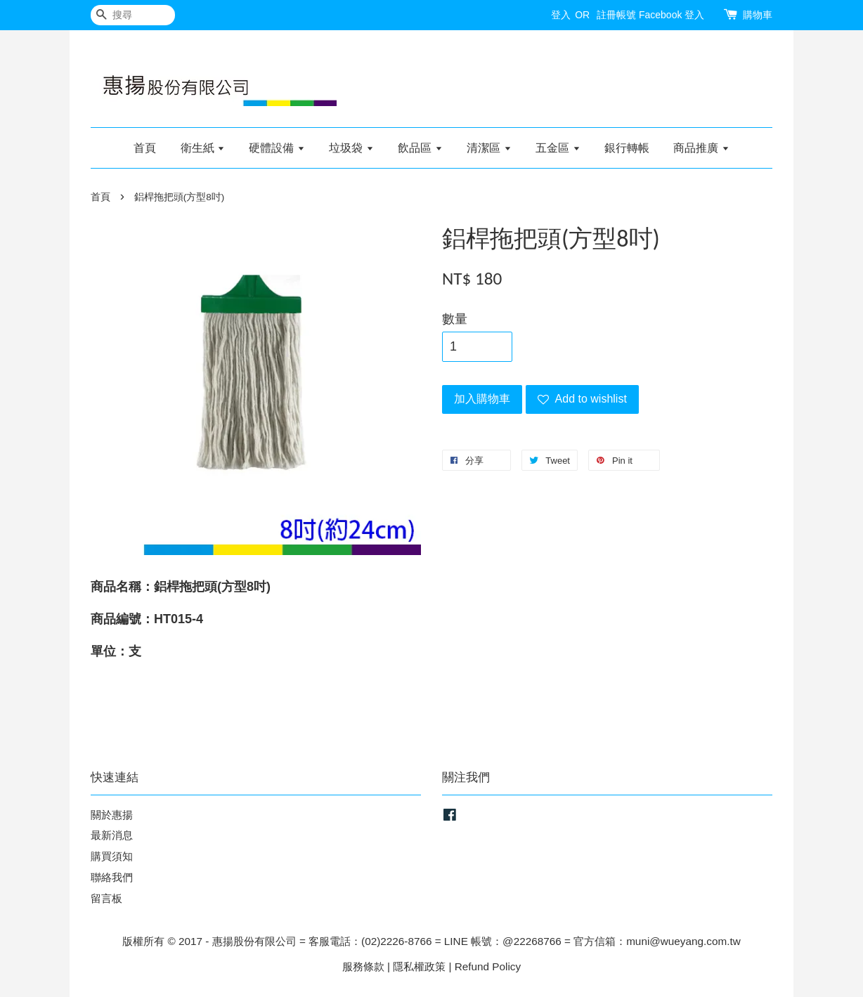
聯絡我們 (112, 877)
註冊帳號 (616, 14)
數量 (454, 319)
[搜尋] (133, 15)
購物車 (757, 14)
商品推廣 (701, 148)
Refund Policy (488, 966)
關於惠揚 (112, 815)
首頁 (145, 148)
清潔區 (489, 148)
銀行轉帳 (626, 148)
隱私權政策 (419, 966)
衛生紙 (203, 148)
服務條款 (363, 966)
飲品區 (420, 148)
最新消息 (112, 835)
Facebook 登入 (671, 14)
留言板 (106, 898)
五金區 (558, 148)
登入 (561, 14)
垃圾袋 (351, 148)
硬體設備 (276, 148)
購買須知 (112, 856)
